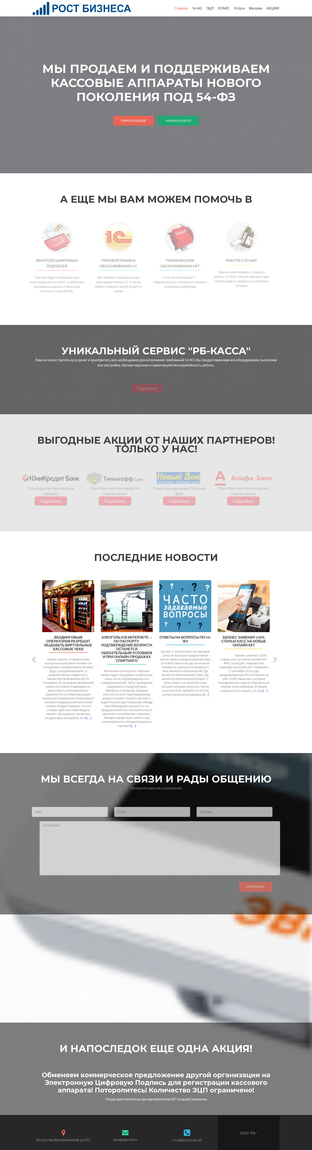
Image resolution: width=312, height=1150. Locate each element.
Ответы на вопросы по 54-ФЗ (185, 639)
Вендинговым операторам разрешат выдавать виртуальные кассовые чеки (68, 643)
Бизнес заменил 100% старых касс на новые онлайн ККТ (243, 641)
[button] (34, 659)
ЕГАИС (223, 8)
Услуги (239, 8)
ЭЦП (210, 8)
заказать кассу (178, 120)
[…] (88, 718)
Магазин (255, 8)
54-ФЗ (197, 8)
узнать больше (133, 120)
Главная (181, 8)
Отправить (247, 886)
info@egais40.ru (125, 1139)
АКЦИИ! (273, 8)
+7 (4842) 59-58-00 (187, 1140)
